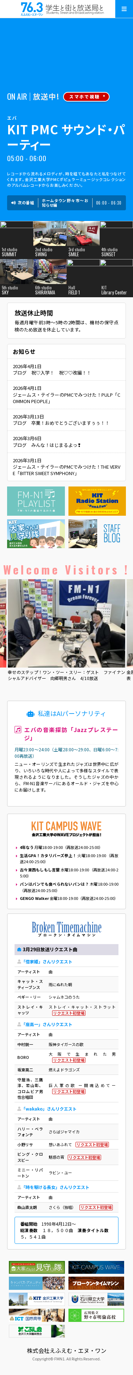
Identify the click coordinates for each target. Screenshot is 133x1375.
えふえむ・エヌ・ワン (67, 9)
